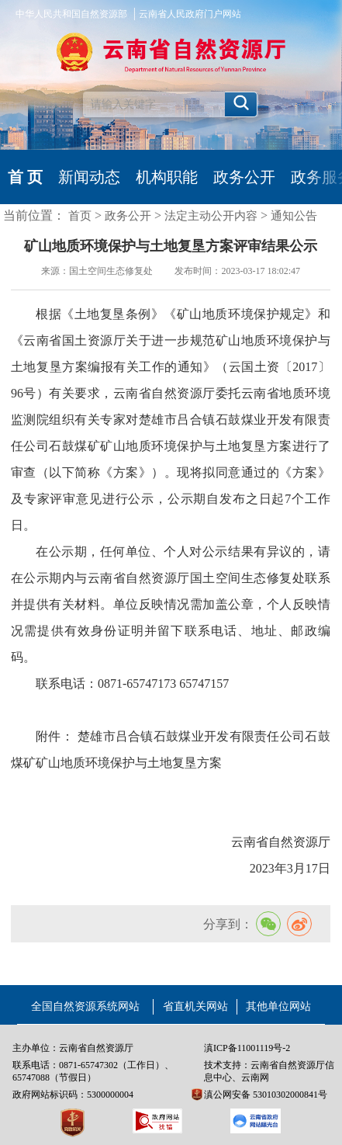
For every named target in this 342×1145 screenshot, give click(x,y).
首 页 (25, 177)
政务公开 (244, 177)
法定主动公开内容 (210, 216)
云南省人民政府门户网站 (190, 14)
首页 (80, 216)
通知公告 (294, 216)
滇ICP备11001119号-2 (247, 1048)
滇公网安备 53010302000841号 (265, 1094)
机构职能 (167, 177)
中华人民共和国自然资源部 (71, 14)
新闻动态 (89, 177)
